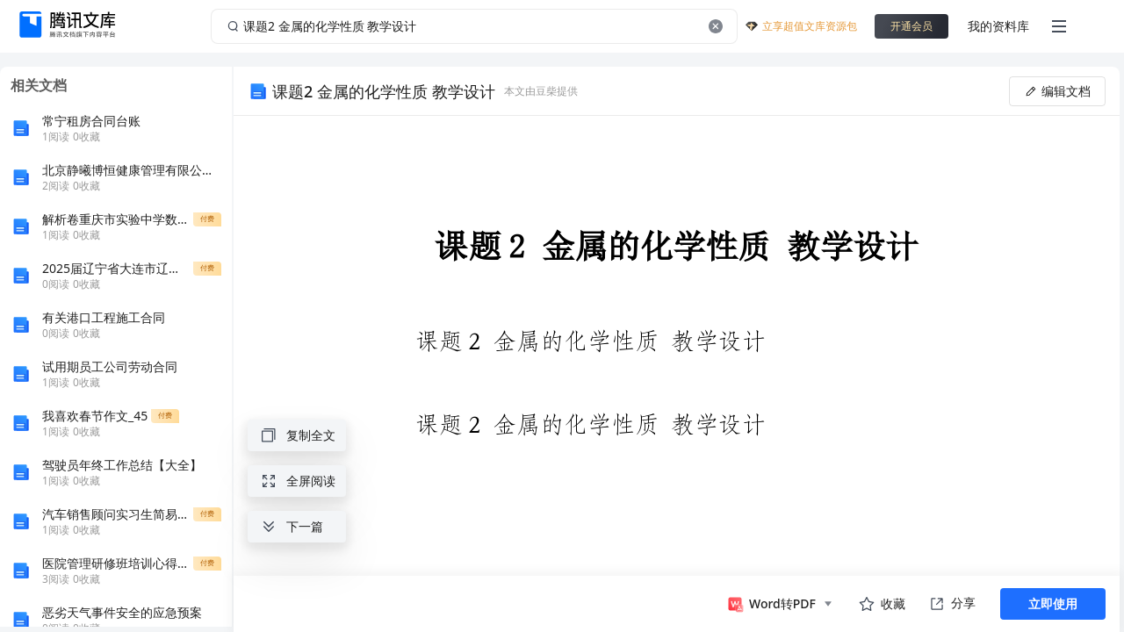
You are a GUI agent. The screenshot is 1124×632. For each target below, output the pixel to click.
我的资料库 (998, 26)
